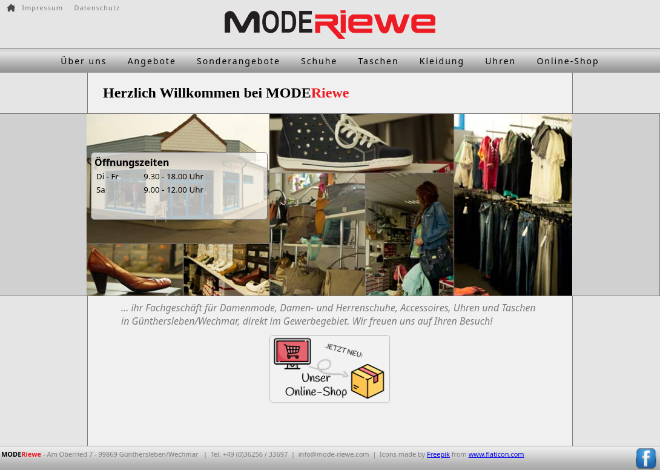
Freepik (438, 453)
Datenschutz (97, 7)
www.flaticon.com (496, 453)
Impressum (42, 7)
